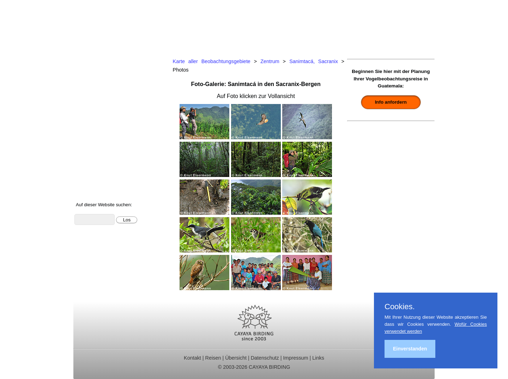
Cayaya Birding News (105, 192)
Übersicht (236, 358)
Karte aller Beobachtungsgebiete (211, 61)
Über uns (89, 183)
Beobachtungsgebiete (105, 98)
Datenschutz (265, 358)
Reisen (213, 358)
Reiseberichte (95, 107)
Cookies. (400, 306)
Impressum (295, 358)
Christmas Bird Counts (106, 126)
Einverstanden (410, 349)
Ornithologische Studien (108, 117)
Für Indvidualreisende (105, 88)
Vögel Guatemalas (101, 145)
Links (318, 358)
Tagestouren (93, 79)
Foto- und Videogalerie (106, 164)
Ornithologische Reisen (107, 70)
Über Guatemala (99, 174)
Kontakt (87, 136)
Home (85, 60)
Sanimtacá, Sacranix (313, 61)
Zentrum (269, 61)
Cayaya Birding (108, 26)
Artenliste (90, 155)
